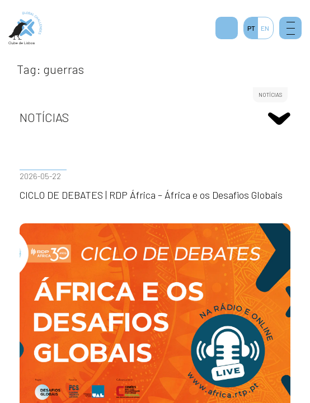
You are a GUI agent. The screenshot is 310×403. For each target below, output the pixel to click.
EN (265, 28)
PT (251, 28)
